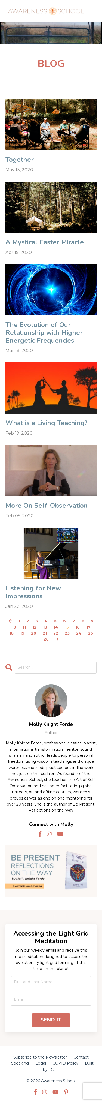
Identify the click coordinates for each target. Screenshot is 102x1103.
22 (55, 633)
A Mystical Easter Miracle (44, 242)
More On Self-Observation (46, 506)
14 (56, 627)
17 (88, 627)
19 (22, 633)
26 (46, 639)
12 (34, 627)
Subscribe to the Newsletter (40, 1057)
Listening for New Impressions (33, 592)
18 (11, 633)
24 (79, 633)
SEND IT (51, 1020)
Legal (40, 1063)
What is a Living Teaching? (46, 423)
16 (77, 627)
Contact (81, 1057)
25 (90, 633)
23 (67, 633)
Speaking (20, 1063)
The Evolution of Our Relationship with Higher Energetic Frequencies (44, 332)
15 (67, 627)
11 (24, 627)
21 (45, 633)
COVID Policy (65, 1063)
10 (14, 627)
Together (19, 160)
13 (45, 627)
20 (33, 633)
